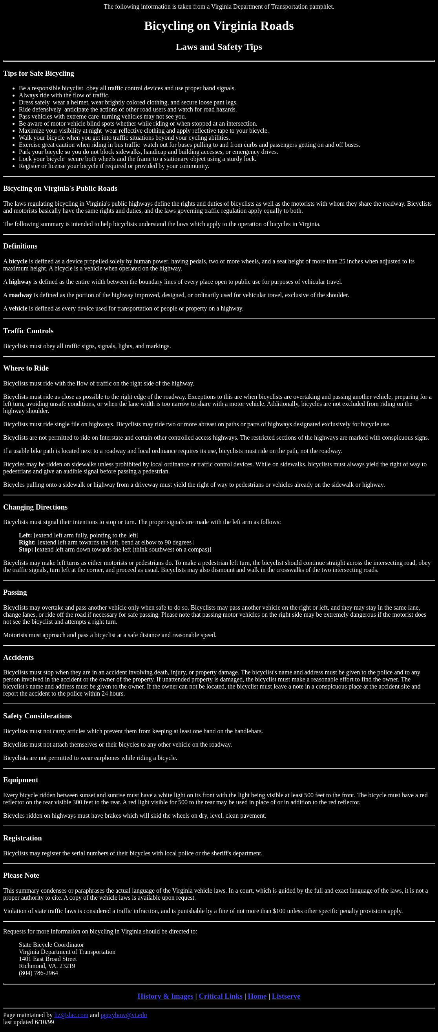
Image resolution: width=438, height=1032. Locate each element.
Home (257, 996)
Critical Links (221, 996)
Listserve (286, 996)
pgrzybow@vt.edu (123, 1015)
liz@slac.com (71, 1015)
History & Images (165, 996)
